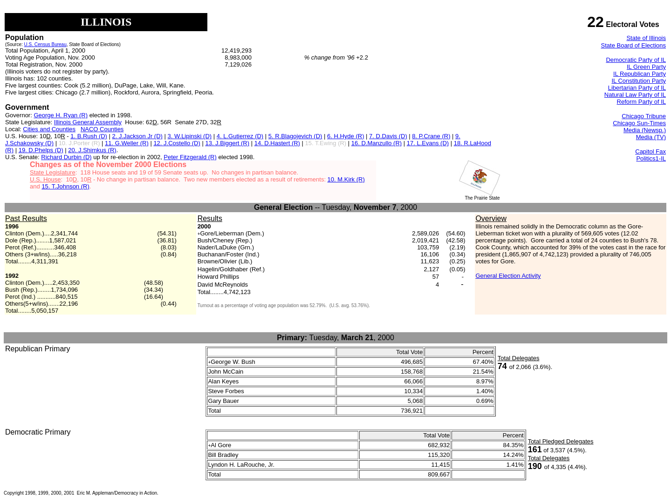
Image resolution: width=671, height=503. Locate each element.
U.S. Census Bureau (45, 44)
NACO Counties (102, 129)
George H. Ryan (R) (61, 115)
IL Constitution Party (638, 80)
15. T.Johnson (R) (65, 186)
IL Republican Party (639, 73)
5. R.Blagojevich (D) (295, 136)
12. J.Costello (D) (176, 143)
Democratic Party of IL (636, 59)
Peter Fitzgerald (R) (190, 157)
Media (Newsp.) (644, 130)
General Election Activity (508, 275)
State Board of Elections (633, 45)
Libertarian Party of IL (637, 87)
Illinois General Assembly (88, 122)
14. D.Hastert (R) (277, 143)
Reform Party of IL (641, 101)
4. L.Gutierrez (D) (240, 136)
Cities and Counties (49, 129)
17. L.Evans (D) (428, 143)
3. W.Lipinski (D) (190, 136)
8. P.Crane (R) (431, 136)
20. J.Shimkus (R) (92, 150)
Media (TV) (651, 137)
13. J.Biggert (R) (227, 143)
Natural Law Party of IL (635, 94)
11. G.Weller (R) (127, 143)
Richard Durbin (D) (66, 157)
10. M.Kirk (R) (346, 179)
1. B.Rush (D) (88, 136)
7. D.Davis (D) (388, 136)
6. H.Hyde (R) (345, 136)
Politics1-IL (651, 158)
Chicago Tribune (644, 116)
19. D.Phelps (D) (41, 150)
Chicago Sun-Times (639, 123)
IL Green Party (646, 66)
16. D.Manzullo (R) (376, 143)
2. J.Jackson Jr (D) (137, 136)
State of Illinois (646, 37)
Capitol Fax (650, 151)
